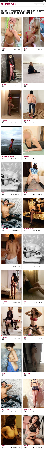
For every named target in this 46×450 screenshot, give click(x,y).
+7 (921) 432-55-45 (16, 295)
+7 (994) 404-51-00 (37, 295)
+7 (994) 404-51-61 (37, 366)
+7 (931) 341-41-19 (16, 436)
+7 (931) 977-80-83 (16, 260)
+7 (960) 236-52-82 (16, 84)
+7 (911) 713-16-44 (16, 154)
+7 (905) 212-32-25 (37, 436)
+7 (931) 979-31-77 (37, 330)
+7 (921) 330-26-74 (37, 154)
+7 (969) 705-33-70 (16, 189)
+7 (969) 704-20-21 (16, 330)
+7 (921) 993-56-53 (16, 366)
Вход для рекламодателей (14, 1)
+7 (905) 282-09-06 (16, 119)
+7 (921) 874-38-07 (37, 189)
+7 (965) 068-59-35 (37, 225)
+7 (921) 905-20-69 (16, 225)
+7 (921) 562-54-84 (37, 119)
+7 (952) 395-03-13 (37, 84)
